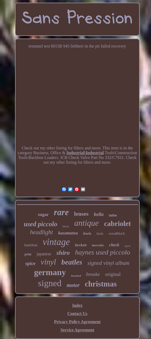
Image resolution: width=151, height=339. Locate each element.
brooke (93, 274)
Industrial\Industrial (85, 152)
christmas (101, 284)
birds (99, 234)
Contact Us (77, 313)
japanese (44, 254)
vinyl (48, 261)
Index (77, 305)
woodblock (117, 234)
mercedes (98, 245)
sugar (43, 214)
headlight (41, 232)
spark (127, 245)
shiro (63, 252)
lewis (87, 233)
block (65, 226)
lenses (81, 213)
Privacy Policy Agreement (77, 321)
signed (49, 283)
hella (99, 214)
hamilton (30, 245)
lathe (113, 215)
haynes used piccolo (102, 252)
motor (73, 285)
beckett (80, 245)
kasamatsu (68, 233)
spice (30, 263)
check (114, 245)
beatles (71, 262)
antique (86, 223)
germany (50, 272)
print (28, 254)
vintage (56, 242)
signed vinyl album (108, 263)
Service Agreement (77, 330)
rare (61, 212)
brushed (76, 275)
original (113, 274)
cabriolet (117, 224)
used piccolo (40, 224)
